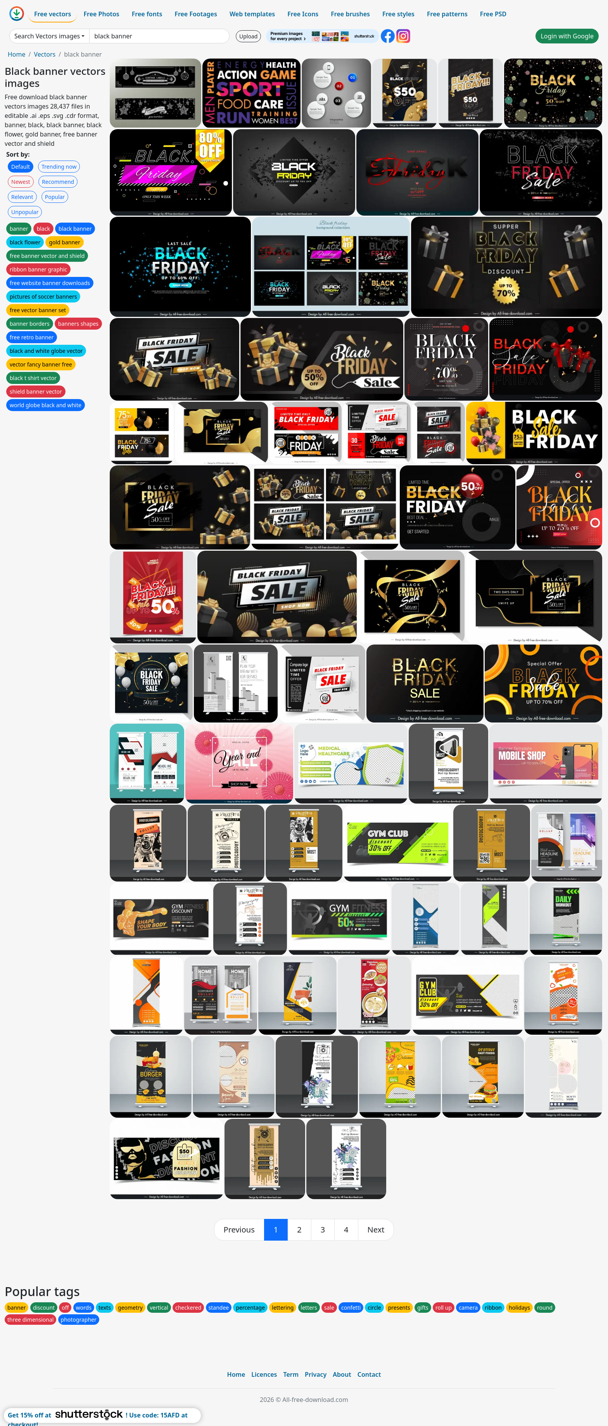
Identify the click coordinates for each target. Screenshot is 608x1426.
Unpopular (24, 212)
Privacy (315, 1374)
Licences (264, 1374)
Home (17, 54)
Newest (20, 181)
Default (20, 166)
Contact (369, 1374)
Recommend (58, 181)
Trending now (58, 166)
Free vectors (52, 14)
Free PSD (493, 14)
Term (291, 1374)
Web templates (252, 14)
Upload (248, 36)
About (342, 1374)
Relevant (22, 197)
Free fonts (147, 14)
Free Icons (302, 14)
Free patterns (447, 14)
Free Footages (195, 14)
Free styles (398, 14)
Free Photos (101, 14)
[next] (376, 1230)
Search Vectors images (47, 36)
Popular (55, 197)
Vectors (44, 54)
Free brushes (350, 14)
